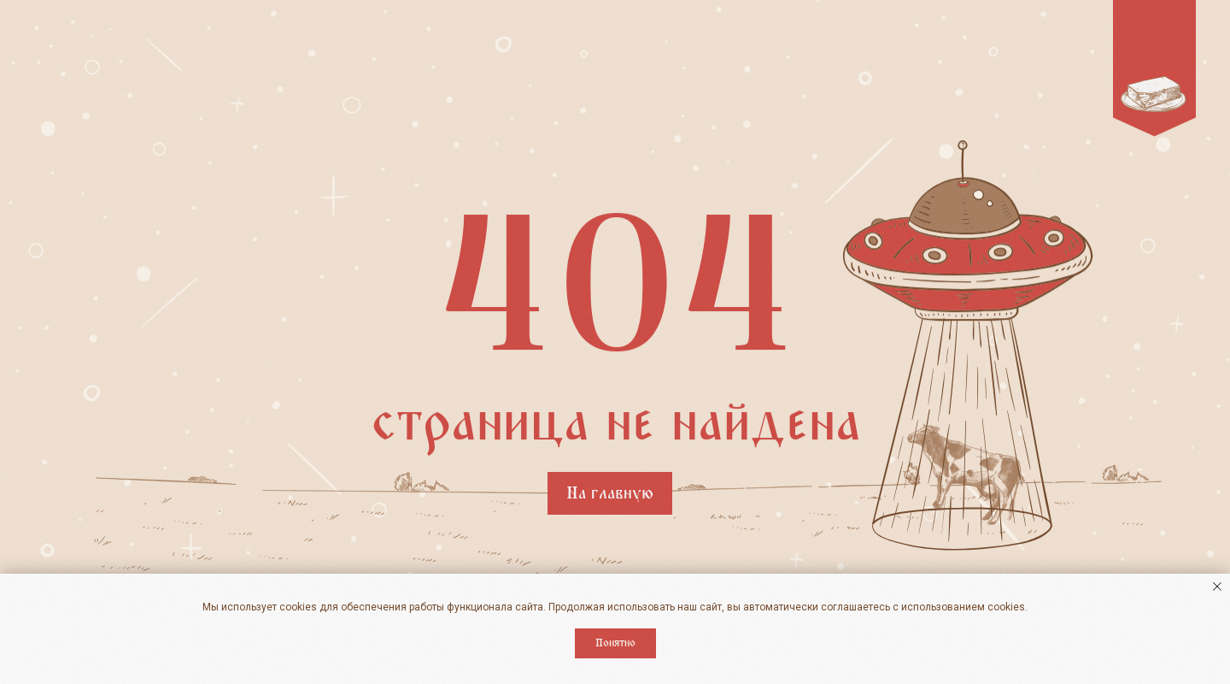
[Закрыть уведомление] (1217, 586)
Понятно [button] (615, 643)
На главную (609, 493)
